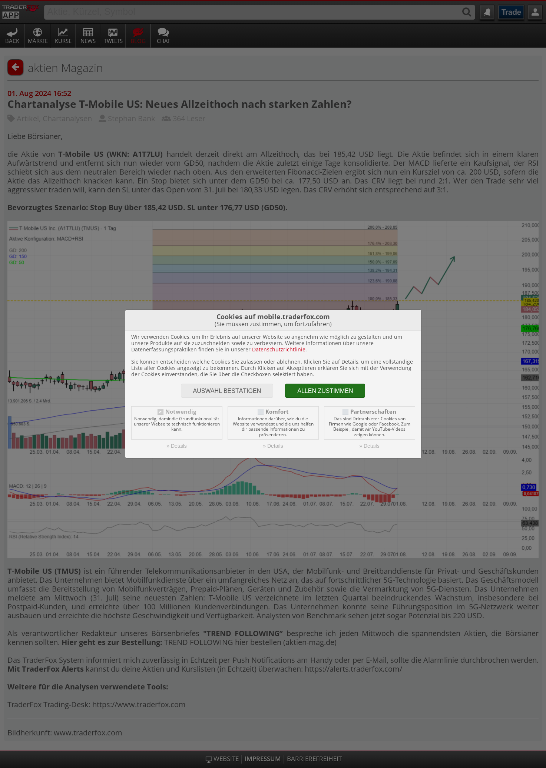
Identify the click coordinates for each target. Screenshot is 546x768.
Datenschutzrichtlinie (278, 349)
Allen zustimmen (325, 391)
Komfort (277, 412)
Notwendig (180, 412)
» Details (176, 446)
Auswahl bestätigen (227, 391)
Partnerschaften (373, 412)
